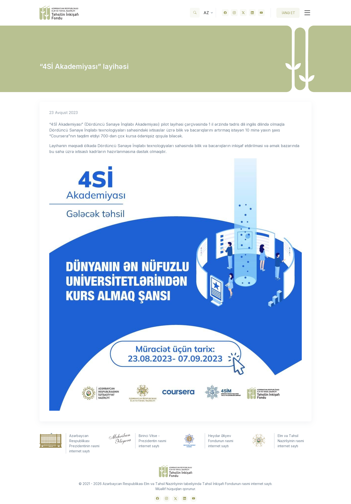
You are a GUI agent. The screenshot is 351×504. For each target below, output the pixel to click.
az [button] (206, 12)
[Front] (58, 13)
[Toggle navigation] (305, 13)
